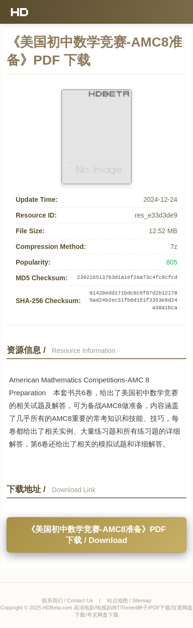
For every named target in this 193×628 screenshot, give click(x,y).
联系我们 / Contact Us (67, 600)
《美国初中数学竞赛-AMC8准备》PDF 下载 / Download (96, 535)
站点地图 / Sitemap (129, 600)
